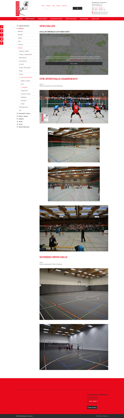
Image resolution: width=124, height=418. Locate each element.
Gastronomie (84, 18)
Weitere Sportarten (24, 127)
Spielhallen (25, 87)
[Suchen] (77, 8)
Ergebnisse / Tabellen (24, 51)
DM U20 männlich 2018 (26, 77)
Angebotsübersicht (24, 25)
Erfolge (20, 71)
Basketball (20, 34)
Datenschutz (99, 416)
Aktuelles (48, 5)
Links (20, 110)
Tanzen (21, 121)
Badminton (20, 31)
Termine (21, 74)
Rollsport (21, 119)
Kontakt (58, 5)
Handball (20, 38)
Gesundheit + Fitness (24, 113)
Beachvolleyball (22, 57)
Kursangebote (42, 18)
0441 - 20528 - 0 (99, 8)
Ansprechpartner (23, 61)
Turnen (21, 124)
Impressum (64, 5)
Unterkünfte (23, 100)
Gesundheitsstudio (56, 18)
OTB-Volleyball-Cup (23, 107)
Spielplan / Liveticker (25, 80)
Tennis (19, 41)
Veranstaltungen (71, 18)
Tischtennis (20, 44)
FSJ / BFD (21, 64)
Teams (22, 84)
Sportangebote (30, 18)
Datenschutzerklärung (75, 59)
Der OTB (19, 18)
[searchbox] (57, 8)
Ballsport (21, 28)
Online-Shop (95, 18)
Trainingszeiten (24, 90)
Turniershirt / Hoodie (25, 94)
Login (53, 5)
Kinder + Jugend (23, 116)
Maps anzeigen (74, 63)
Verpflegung (23, 97)
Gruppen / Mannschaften (25, 67)
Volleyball (20, 48)
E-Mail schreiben (92, 407)
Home (43, 5)
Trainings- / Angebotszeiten (25, 54)
